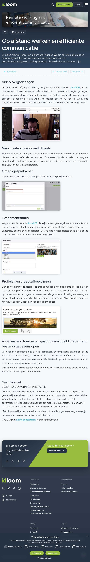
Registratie (34, 484)
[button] (7, 495)
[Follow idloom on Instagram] (23, 461)
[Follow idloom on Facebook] (18, 461)
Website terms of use (69, 528)
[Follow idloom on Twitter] (12, 461)
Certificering (35, 499)
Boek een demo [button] (64, 5)
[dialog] (45, 548)
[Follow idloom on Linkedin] (7, 461)
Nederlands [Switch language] (9, 500)
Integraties (34, 495)
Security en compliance (39, 506)
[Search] (53, 5)
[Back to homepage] (11, 482)
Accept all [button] (36, 553)
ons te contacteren (26, 419)
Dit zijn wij (34, 528)
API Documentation (69, 491)
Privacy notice (66, 532)
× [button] (87, 536)
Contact (33, 532)
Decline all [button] (53, 553)
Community (35, 503)
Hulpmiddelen (67, 488)
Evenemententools (38, 488)
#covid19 (75, 87)
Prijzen (64, 484)
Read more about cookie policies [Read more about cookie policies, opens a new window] (50, 542)
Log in (78, 5)
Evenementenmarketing (40, 491)
